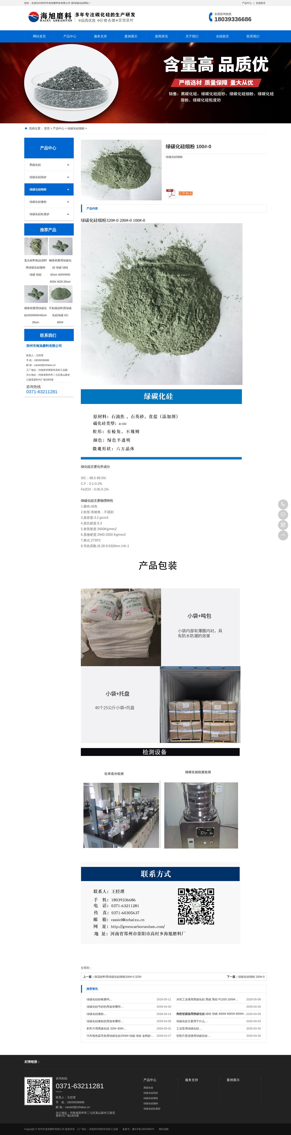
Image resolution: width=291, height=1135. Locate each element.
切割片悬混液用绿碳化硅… (193, 1035)
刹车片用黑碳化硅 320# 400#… (106, 1028)
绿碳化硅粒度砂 (39, 214)
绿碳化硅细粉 (75, 128)
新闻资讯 (161, 36)
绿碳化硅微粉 (38, 201)
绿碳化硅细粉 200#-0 (251, 976)
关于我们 (192, 36)
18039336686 (283, 504)
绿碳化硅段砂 (38, 177)
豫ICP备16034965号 (143, 1129)
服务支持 (100, 36)
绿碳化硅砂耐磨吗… (99, 999)
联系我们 (253, 36)
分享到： (86, 967)
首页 (47, 128)
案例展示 (130, 36)
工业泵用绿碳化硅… (189, 1028)
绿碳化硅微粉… (96, 1014)
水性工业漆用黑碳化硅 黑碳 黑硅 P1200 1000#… (207, 999)
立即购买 (186, 193)
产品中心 (247, 3)
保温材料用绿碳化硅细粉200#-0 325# (117, 976)
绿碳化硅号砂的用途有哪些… (105, 1006)
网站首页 (39, 36)
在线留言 (261, 3)
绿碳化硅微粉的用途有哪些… (105, 1021)
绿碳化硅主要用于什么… (192, 1021)
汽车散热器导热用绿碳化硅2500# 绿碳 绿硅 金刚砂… (120, 1035)
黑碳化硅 (35, 164)
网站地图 (164, 1129)
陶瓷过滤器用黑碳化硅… (192, 1014)
